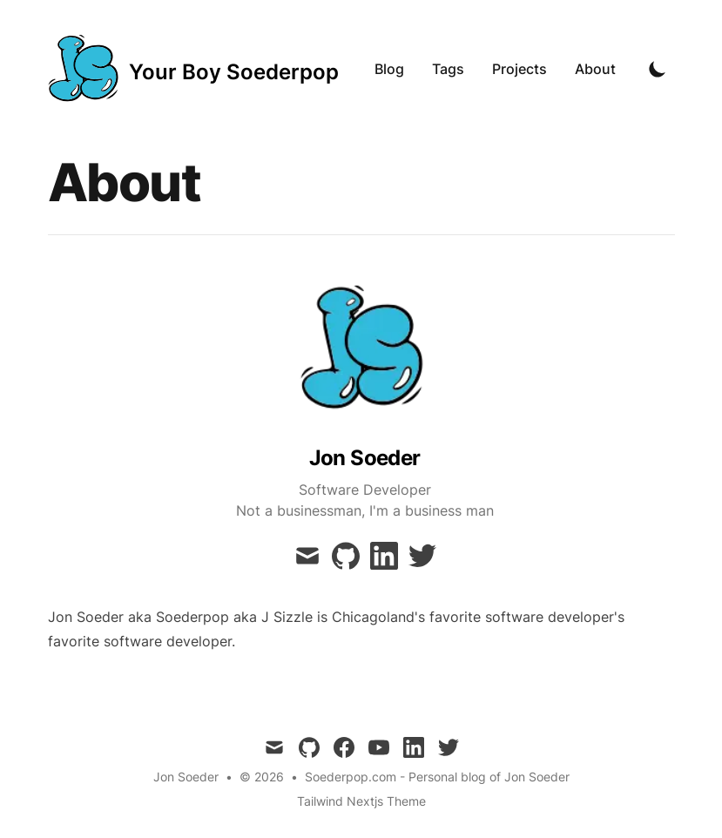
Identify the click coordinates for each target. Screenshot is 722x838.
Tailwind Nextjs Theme (361, 801)
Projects (519, 69)
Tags (448, 69)
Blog (389, 69)
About (595, 69)
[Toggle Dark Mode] (657, 69)
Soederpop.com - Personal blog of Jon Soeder (437, 776)
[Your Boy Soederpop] (193, 68)
